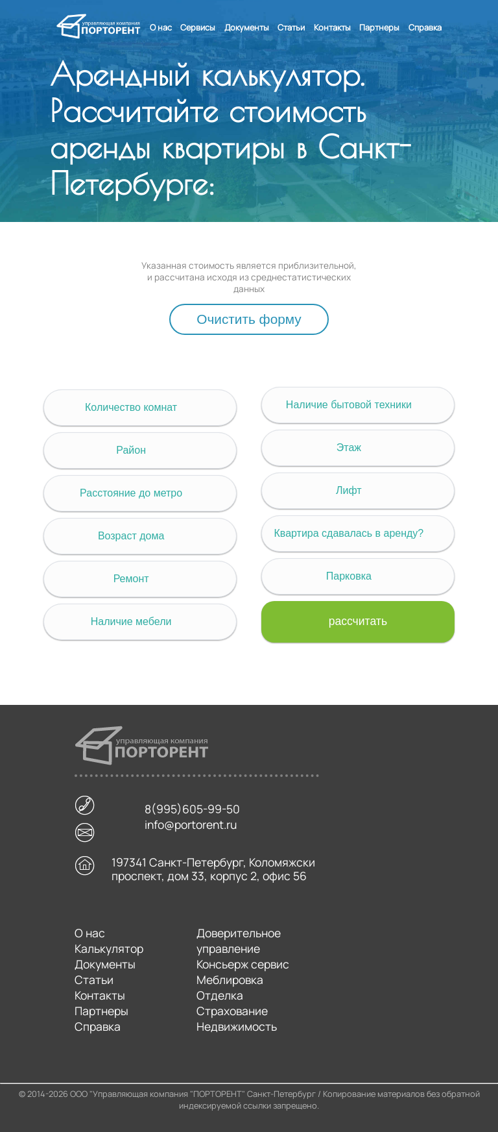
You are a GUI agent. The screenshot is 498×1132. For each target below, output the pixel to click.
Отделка (219, 995)
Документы (246, 27)
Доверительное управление (238, 940)
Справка (425, 27)
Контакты (332, 27)
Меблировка (229, 979)
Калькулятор (109, 948)
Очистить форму (248, 319)
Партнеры (379, 27)
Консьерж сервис (242, 964)
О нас (161, 27)
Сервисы (197, 27)
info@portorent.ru (191, 827)
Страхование (232, 1010)
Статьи (291, 27)
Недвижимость (236, 1026)
